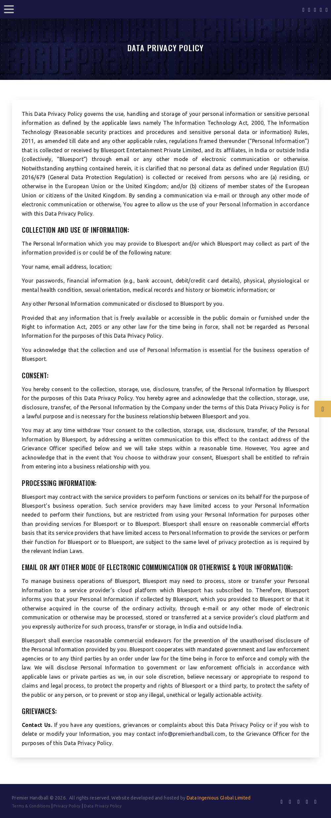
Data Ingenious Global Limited (219, 798)
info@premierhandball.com (191, 734)
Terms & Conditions (31, 806)
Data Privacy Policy (103, 806)
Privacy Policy (67, 806)
